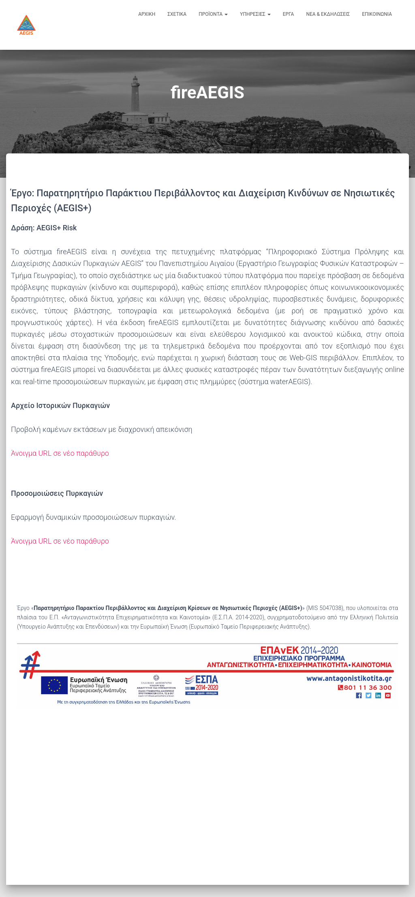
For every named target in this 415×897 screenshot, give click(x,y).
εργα (288, 14)
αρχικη (146, 14)
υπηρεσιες (255, 14)
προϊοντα (213, 14)
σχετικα (176, 14)
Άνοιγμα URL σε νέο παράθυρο (60, 453)
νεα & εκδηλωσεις (328, 14)
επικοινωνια (377, 14)
